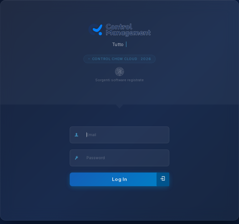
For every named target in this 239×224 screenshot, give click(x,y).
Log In (140, 180)
